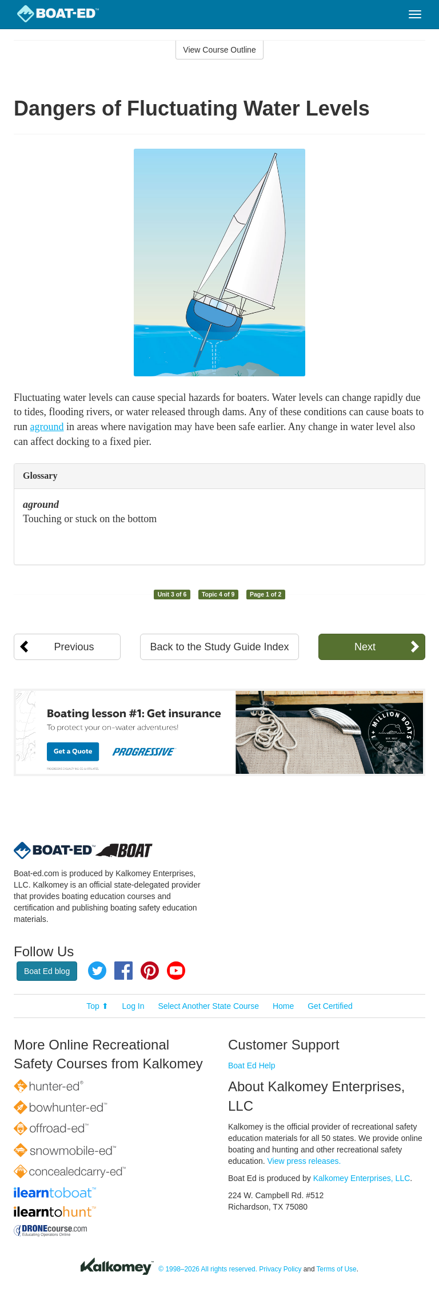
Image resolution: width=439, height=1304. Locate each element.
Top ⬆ (97, 1006)
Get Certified (330, 1006)
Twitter (97, 970)
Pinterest (150, 970)
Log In (133, 1006)
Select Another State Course (208, 1006)
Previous (74, 647)
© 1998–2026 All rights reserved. (207, 1269)
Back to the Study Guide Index (219, 647)
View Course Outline (219, 49)
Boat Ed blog (47, 971)
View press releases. (304, 1161)
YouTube (176, 970)
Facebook (123, 970)
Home (283, 1006)
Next (365, 647)
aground (47, 426)
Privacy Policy (280, 1269)
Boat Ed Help (252, 1065)
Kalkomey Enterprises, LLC (361, 1178)
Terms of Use (337, 1269)
